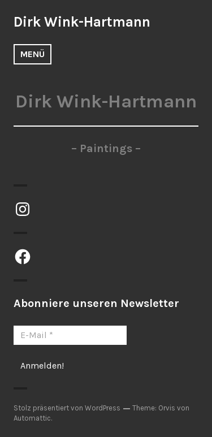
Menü (32, 54)
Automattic (32, 418)
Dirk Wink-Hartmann (82, 22)
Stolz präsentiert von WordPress (67, 408)
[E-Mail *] (70, 335)
